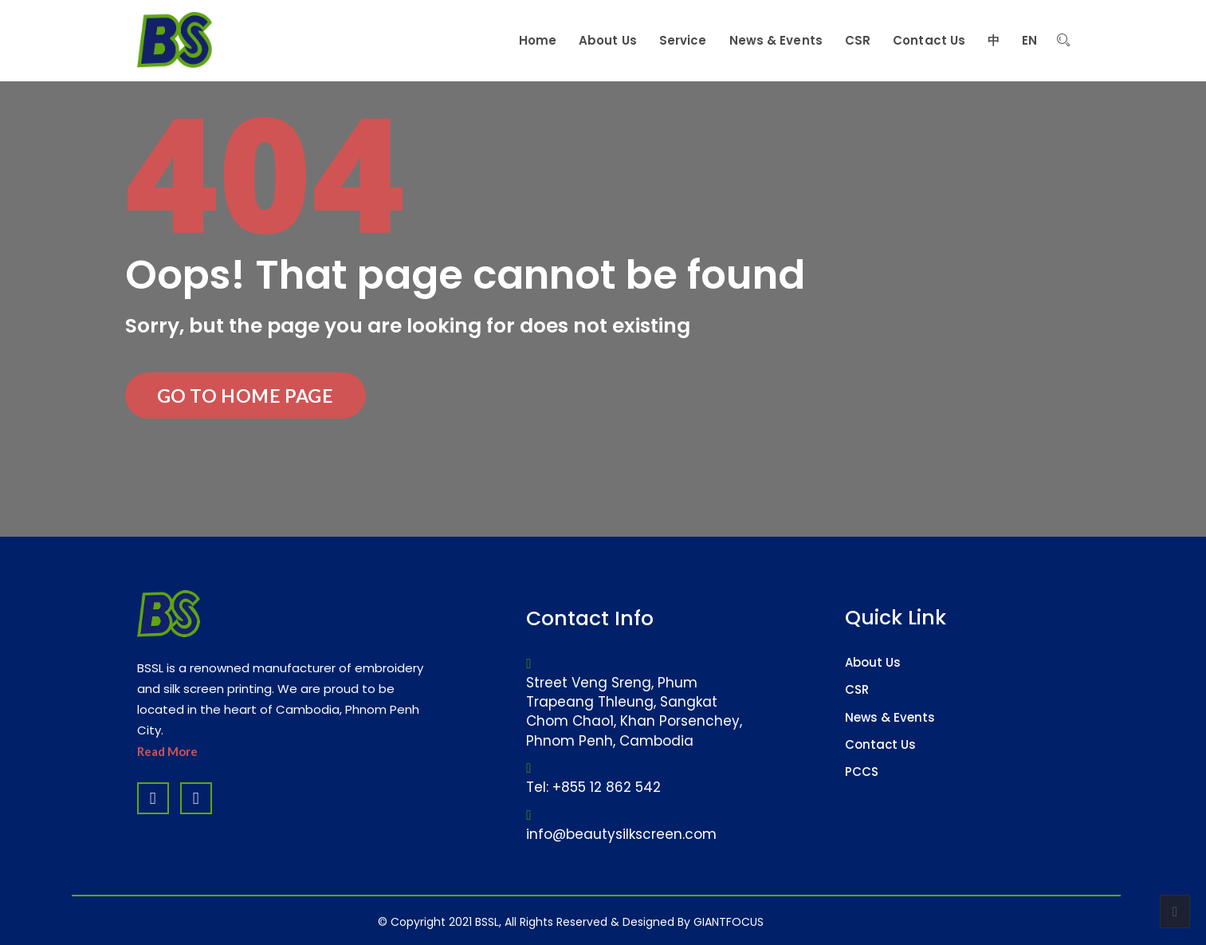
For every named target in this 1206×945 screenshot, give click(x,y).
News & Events (890, 717)
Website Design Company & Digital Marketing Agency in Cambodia (529, 913)
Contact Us (880, 744)
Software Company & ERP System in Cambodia (630, 913)
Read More (167, 751)
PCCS (861, 771)
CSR (857, 689)
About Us (873, 662)
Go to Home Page (245, 395)
